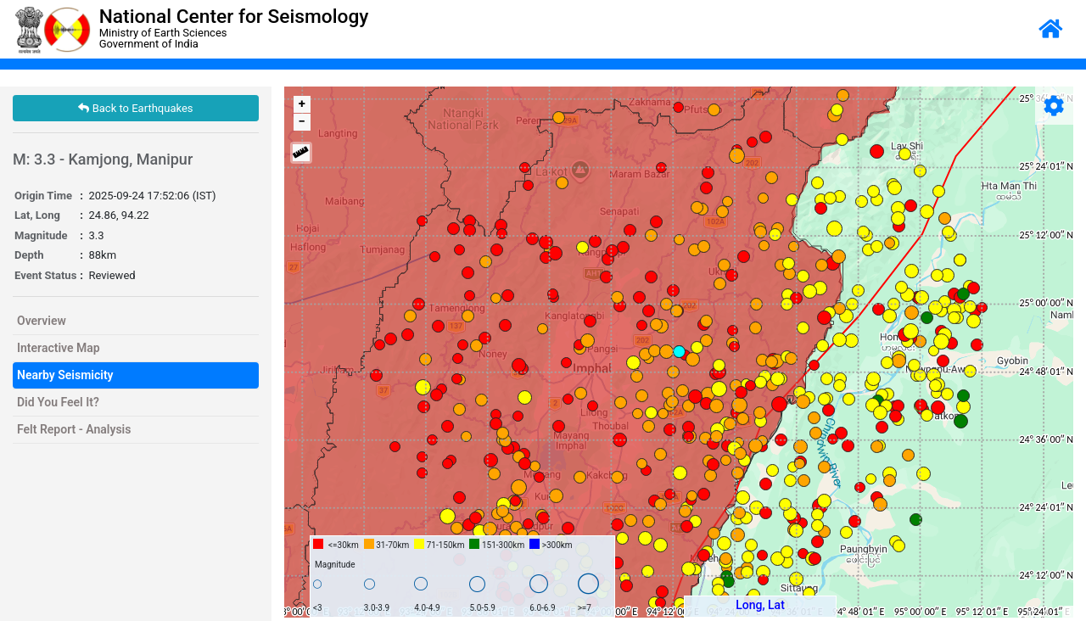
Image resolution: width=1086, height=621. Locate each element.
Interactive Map (58, 348)
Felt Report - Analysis (74, 429)
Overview (41, 320)
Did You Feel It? (58, 402)
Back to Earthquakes (135, 108)
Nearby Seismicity (65, 375)
